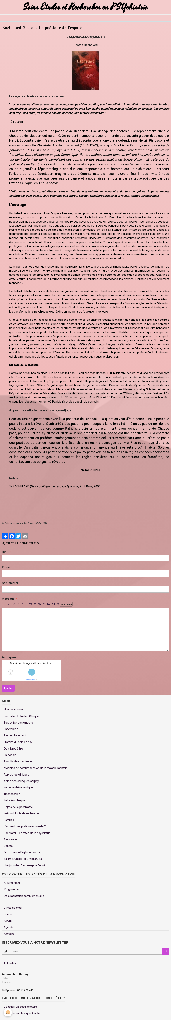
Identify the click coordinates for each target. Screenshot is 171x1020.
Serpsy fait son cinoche (18, 722)
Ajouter (8, 688)
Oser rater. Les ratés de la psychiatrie (27, 833)
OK (165, 951)
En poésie (10, 755)
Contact (8, 846)
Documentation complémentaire (24, 896)
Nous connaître (13, 709)
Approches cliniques (16, 774)
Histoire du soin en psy (18, 742)
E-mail (6, 567)
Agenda (8, 927)
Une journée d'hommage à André (24, 865)
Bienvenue (10, 839)
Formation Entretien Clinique (21, 716)
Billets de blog (13, 907)
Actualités (10, 963)
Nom (5, 551)
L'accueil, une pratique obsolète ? (25, 826)
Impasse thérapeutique (18, 787)
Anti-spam (9, 657)
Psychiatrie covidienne (18, 761)
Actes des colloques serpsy (21, 781)
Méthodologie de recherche (21, 813)
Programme (11, 889)
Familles (9, 820)
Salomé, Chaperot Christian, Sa (23, 859)
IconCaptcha (31, 679)
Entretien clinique (14, 800)
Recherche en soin (15, 735)
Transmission (12, 794)
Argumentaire (12, 882)
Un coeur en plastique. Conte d (23, 1013)
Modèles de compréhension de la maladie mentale (36, 768)
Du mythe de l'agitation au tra (22, 852)
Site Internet (10, 583)
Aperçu (66, 604)
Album (8, 920)
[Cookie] (8, 1012)
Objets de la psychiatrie (18, 807)
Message (8, 598)
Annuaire (9, 933)
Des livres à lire (13, 748)
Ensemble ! (11, 729)
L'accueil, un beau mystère (20, 1006)
